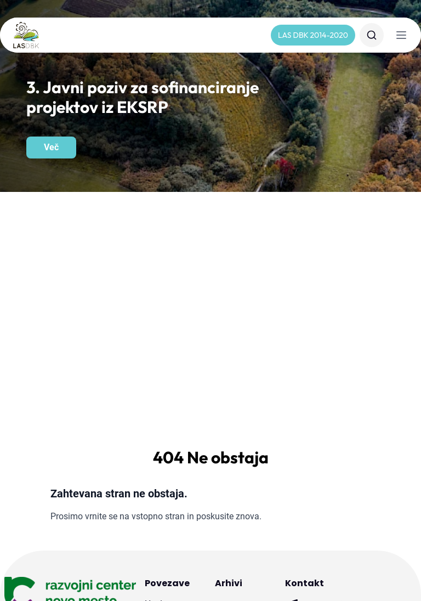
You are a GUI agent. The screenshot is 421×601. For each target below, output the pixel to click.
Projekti (159, 474)
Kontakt (160, 409)
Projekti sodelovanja (168, 499)
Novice (158, 373)
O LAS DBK (167, 391)
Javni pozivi (167, 426)
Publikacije (165, 523)
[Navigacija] (401, 35)
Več (51, 147)
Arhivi (228, 354)
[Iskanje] (372, 35)
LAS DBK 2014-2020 (313, 35)
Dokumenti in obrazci (170, 451)
